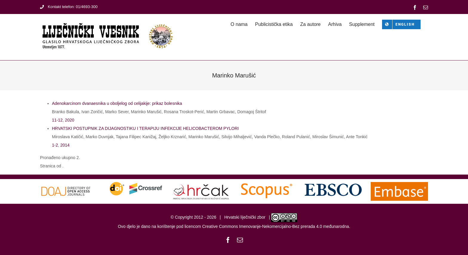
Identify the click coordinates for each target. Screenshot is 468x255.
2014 (65, 145)
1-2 (55, 145)
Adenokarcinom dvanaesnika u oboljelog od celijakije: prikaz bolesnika (117, 103)
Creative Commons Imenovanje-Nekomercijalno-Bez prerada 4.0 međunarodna (275, 226)
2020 (69, 120)
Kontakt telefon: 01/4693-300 (69, 6)
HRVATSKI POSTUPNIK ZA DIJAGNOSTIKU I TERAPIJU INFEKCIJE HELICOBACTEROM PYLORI (145, 128)
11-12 (57, 120)
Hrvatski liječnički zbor (244, 217)
